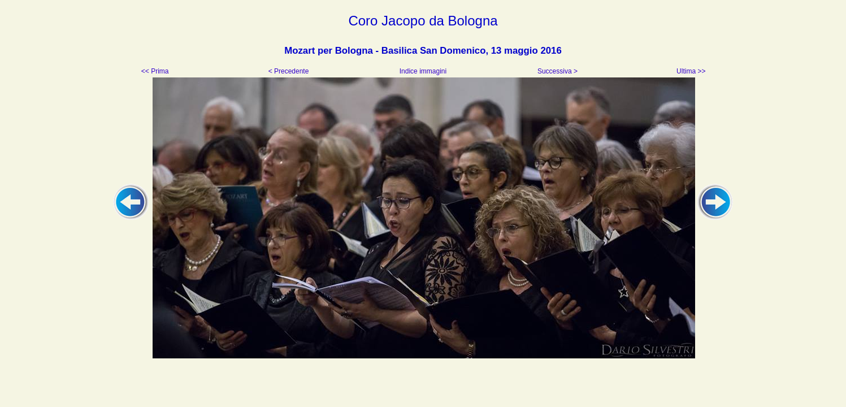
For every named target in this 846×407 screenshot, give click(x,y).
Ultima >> (690, 71)
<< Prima (156, 71)
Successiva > (557, 71)
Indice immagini (422, 71)
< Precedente (289, 71)
